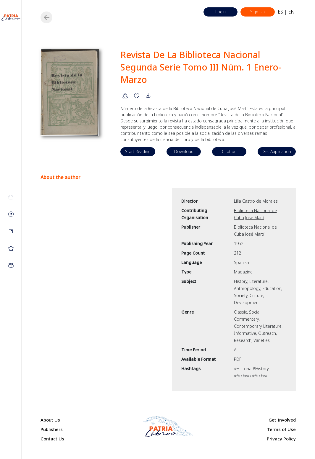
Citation (229, 152)
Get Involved (282, 420)
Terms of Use (281, 429)
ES (280, 12)
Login (218, 12)
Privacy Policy (281, 439)
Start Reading (138, 152)
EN (291, 12)
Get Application (276, 152)
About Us (50, 420)
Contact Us (52, 439)
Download (183, 152)
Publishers (52, 429)
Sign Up (256, 12)
